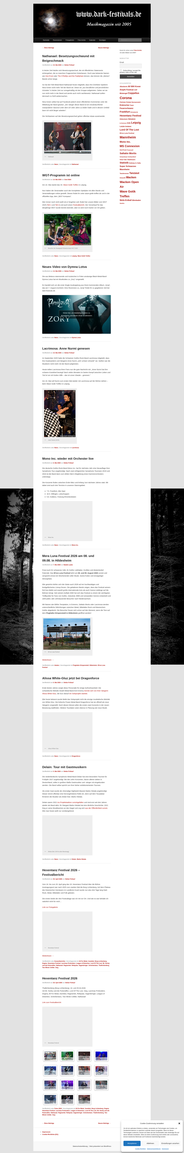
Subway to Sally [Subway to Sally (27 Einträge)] (135, 163)
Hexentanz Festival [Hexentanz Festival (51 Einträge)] (130, 115)
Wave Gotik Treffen (70, 185)
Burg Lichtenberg (101, 961)
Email (122, 62)
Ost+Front (49, 76)
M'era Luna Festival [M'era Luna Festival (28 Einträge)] (127, 133)
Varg (56, 967)
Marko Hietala (81, 859)
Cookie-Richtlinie (140, 1149)
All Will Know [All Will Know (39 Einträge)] (134, 86)
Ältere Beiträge (48, 48)
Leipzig (74, 256)
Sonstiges (102, 40)
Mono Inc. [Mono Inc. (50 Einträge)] (125, 142)
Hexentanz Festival (54, 963)
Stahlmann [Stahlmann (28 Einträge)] (131, 159)
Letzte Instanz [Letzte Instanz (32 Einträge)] (125, 126)
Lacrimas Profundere (68, 963)
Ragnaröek (67, 965)
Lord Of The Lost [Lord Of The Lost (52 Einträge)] (129, 129)
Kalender (92, 40)
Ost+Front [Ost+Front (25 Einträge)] (123, 150)
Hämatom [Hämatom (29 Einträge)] (131, 119)
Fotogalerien (70, 40)
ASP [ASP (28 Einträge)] (135, 90)
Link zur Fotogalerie (50, 907)
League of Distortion (83, 963)
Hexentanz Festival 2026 (59, 978)
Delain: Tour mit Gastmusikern (64, 767)
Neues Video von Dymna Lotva (64, 267)
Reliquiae (75, 965)
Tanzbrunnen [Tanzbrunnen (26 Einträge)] (124, 173)
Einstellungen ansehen (170, 1143)
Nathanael (75, 164)
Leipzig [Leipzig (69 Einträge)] (136, 122)
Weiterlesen (48, 660)
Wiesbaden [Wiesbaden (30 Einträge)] (136, 200)
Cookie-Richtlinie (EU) (50, 1134)
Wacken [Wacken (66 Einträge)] (131, 177)
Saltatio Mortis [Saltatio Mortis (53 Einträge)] (128, 153)
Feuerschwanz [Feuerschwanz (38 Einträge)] (126, 108)
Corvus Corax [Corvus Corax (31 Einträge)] (125, 102)
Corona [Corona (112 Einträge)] (126, 98)
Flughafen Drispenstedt (81, 665)
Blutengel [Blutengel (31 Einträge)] (124, 93)
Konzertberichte (59, 961)
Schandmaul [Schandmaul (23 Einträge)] (124, 157)
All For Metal (83, 961)
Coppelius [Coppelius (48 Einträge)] (133, 93)
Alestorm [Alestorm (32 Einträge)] (123, 86)
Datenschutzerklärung (154, 1149)
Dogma (44, 963)
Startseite (46, 40)
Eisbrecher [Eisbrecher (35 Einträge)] (124, 105)
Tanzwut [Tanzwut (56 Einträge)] (134, 173)
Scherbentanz (93, 965)
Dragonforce (76, 756)
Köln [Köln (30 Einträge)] (129, 123)
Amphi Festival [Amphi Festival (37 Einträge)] (127, 90)
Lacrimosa (75, 447)
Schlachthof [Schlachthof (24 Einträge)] (132, 157)
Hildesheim (93, 665)
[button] (179, 1123)
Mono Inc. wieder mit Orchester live (68, 458)
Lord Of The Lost (96, 963)
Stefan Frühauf (69, 65)
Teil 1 (49, 205)
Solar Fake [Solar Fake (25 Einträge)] (123, 159)
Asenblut (91, 961)
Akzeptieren (132, 1143)
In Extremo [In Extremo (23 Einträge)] (123, 123)
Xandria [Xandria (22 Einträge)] (122, 203)
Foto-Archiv (82, 40)
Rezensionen (57, 40)
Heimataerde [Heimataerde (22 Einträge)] (134, 112)
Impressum (165, 1149)
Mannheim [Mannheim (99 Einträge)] (128, 137)
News (56, 164)
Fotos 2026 (58, 1108)
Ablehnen (150, 1143)
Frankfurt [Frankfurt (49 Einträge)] (125, 111)
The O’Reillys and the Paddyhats (70, 76)
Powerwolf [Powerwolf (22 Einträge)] (130, 150)
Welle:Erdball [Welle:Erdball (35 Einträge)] (126, 200)
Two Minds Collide (48, 967)
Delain (74, 859)
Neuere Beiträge (104, 48)
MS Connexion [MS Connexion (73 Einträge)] (130, 146)
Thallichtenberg (104, 965)
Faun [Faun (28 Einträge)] (132, 105)
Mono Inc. (75, 545)
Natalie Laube (68, 565)
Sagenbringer (83, 965)
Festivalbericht (78, 205)
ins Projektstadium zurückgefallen (70, 802)
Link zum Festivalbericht (51, 1002)
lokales (56, 665)
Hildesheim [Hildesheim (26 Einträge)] (124, 119)
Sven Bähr (67, 179)
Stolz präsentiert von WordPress (100, 1146)
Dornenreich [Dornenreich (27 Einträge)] (136, 102)
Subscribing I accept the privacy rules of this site (130, 71)
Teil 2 (57, 205)
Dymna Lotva (76, 337)
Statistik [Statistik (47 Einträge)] (124, 163)
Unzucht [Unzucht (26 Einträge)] (122, 178)
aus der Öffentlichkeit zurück (96, 808)
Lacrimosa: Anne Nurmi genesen (66, 348)
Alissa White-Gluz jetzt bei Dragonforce (70, 678)
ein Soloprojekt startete (78, 694)
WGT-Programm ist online (61, 175)
